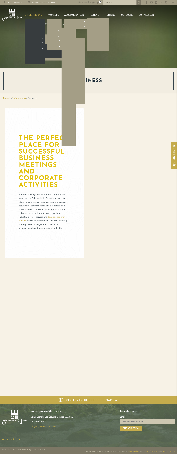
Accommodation (74, 14)
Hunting (110, 14)
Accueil (6, 98)
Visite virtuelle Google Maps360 (88, 400)
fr (173, 2)
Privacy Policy (133, 451)
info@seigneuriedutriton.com (43, 2)
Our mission (146, 14)
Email (122, 416)
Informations (33, 14)
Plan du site (11, 439)
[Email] (147, 421)
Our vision (31, 23)
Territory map (70, 23)
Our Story (50, 23)
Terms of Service (150, 451)
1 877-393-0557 (15, 2)
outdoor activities (49, 331)
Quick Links (173, 155)
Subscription (131, 428)
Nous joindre (84, 2)
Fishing (94, 14)
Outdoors (127, 14)
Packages (53, 14)
